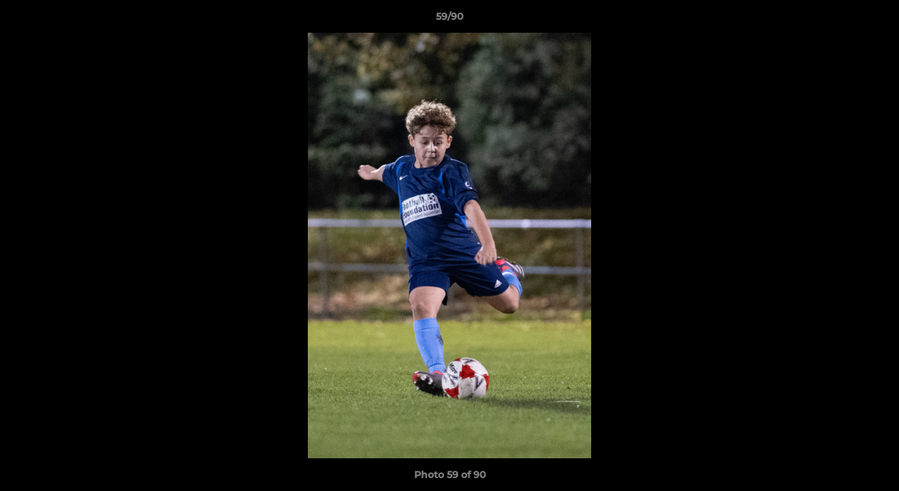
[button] (874, 20)
